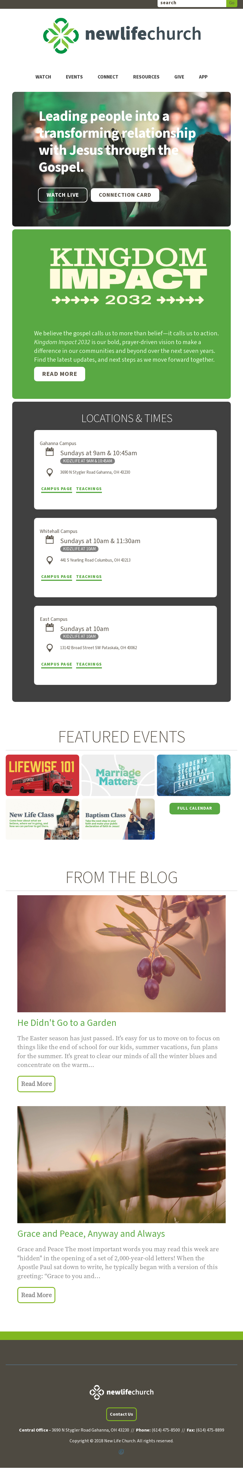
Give (179, 77)
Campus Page (56, 489)
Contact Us (121, 1414)
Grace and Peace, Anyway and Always (91, 1233)
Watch (43, 77)
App (203, 77)
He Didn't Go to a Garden (66, 1023)
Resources (146, 77)
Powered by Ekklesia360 (121, 1452)
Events (74, 77)
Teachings (89, 489)
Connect (108, 77)
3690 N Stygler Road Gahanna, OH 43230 (95, 472)
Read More (59, 373)
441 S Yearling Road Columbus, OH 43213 (95, 560)
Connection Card (125, 195)
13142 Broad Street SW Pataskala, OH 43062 (98, 648)
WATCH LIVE (63, 195)
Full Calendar (194, 808)
